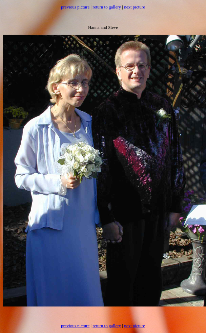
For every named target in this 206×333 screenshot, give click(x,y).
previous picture (75, 7)
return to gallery (106, 7)
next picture (134, 7)
